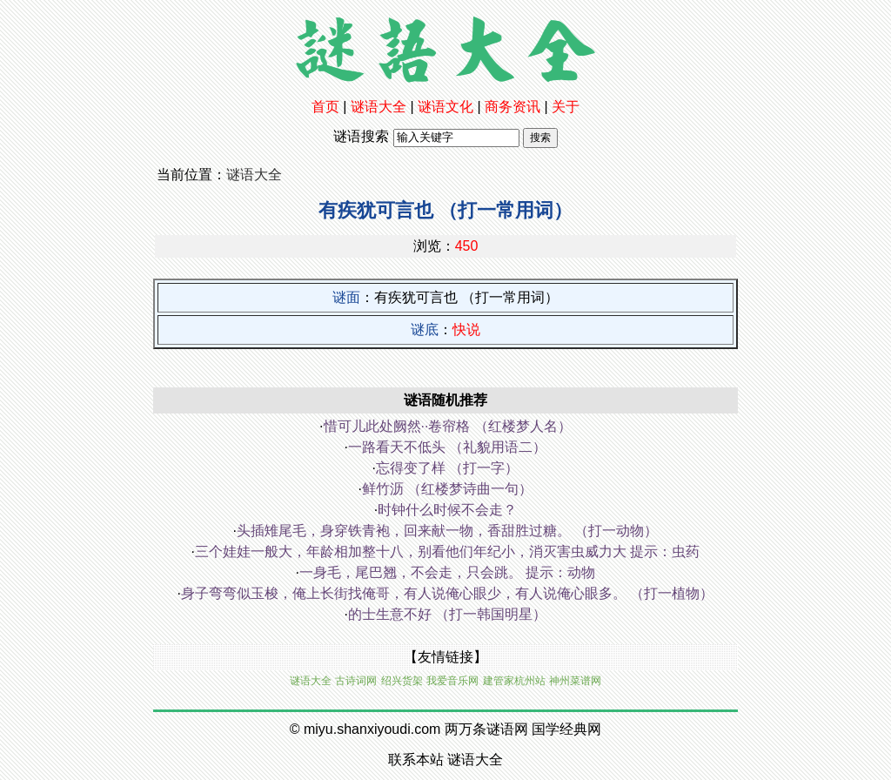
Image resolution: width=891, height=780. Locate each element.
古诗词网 (356, 681)
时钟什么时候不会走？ (447, 509)
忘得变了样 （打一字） (447, 468)
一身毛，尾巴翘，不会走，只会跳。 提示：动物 (447, 572)
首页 (325, 106)
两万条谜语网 (486, 729)
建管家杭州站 (514, 681)
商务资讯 (512, 106)
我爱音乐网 (452, 681)
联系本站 (416, 759)
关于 (565, 106)
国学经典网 (566, 729)
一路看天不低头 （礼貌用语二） (447, 447)
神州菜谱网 (575, 681)
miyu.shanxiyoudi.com (372, 729)
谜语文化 (445, 106)
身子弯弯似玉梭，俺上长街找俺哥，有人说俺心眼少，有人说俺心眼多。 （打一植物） (447, 593)
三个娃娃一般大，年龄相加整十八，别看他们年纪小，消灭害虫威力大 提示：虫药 (447, 551)
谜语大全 (378, 106)
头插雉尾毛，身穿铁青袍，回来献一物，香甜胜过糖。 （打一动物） (447, 530)
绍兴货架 (402, 681)
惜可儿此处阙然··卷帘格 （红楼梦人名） (448, 426)
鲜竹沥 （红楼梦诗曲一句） (447, 488)
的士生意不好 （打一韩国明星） (447, 614)
